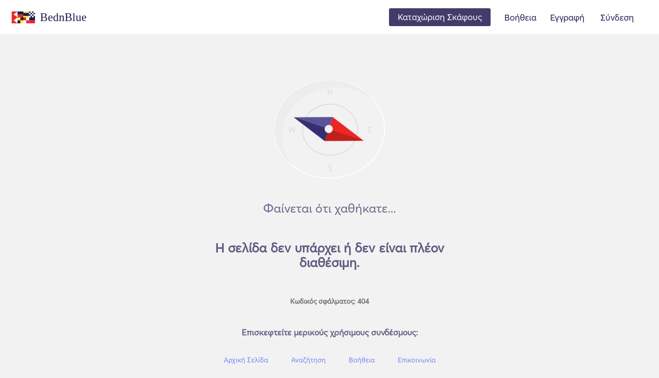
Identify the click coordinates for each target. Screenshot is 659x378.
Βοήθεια (520, 17)
